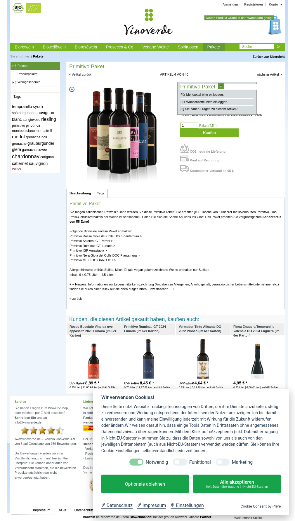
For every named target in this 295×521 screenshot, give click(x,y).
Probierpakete (25, 74)
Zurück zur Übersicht (269, 56)
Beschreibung (80, 193)
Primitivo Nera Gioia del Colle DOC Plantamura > (105, 255)
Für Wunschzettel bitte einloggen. (204, 102)
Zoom (71, 89)
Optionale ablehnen (145, 484)
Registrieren (253, 4)
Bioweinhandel (141, 517)
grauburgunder (40, 143)
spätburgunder (23, 113)
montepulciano (23, 131)
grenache (19, 144)
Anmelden (230, 4)
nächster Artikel (268, 74)
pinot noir (33, 125)
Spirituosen (188, 47)
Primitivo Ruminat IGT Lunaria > (92, 246)
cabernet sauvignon (30, 163)
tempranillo (22, 106)
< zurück (76, 298)
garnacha (29, 150)
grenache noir (36, 137)
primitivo (18, 125)
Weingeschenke (26, 82)
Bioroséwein (86, 47)
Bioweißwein (54, 47)
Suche (247, 47)
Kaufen (209, 132)
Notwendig (157, 462)
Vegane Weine (155, 47)
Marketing (242, 462)
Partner (205, 517)
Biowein (89, 517)
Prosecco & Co (119, 47)
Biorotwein (24, 47)
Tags (100, 193)
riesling (48, 119)
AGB (62, 510)
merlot (18, 136)
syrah (38, 106)
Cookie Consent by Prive (260, 506)
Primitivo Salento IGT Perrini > (91, 241)
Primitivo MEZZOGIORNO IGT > (93, 260)
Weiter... (18, 169)
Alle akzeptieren (237, 484)
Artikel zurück (81, 74)
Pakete (213, 47)
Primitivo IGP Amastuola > (88, 250)
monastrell (44, 131)
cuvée (42, 150)
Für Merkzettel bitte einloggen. (202, 94)
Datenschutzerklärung (91, 510)
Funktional (200, 462)
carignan (47, 157)
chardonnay (25, 156)
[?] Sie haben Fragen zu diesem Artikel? (209, 109)
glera (16, 149)
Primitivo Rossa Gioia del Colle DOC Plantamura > (106, 236)
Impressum (41, 510)
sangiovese (32, 120)
